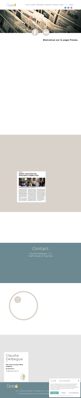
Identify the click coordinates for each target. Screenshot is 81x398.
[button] (78, 380)
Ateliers (62, 4)
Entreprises (56, 4)
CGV (17, 391)
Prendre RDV (48, 4)
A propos (33, 4)
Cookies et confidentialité (61, 395)
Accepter (54, 392)
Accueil (28, 4)
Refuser (63, 392)
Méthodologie (40, 4)
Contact (71, 4)
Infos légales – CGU (69, 395)
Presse (66, 4)
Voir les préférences (74, 392)
